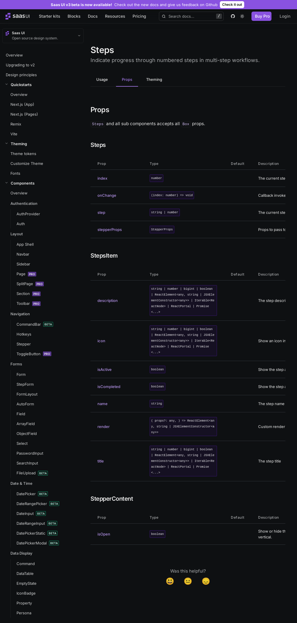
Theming (154, 79)
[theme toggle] (242, 16)
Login (285, 16)
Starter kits (49, 16)
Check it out (232, 4)
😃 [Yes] (170, 581)
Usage (102, 79)
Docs (93, 16)
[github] (233, 16)
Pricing (139, 16)
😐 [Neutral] (188, 581)
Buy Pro (262, 16)
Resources (115, 16)
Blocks (74, 16)
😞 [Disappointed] (206, 581)
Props (127, 79)
